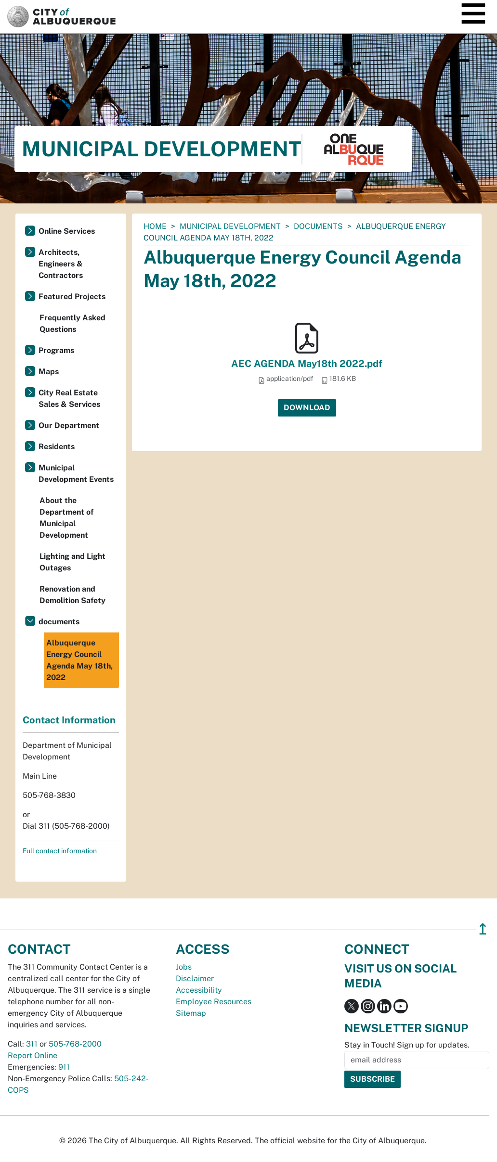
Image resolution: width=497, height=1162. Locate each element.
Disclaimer (195, 978)
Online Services (67, 231)
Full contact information (60, 851)
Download (307, 407)
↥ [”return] (482, 929)
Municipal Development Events (76, 473)
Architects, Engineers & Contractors (61, 264)
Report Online (32, 1055)
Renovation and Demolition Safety (72, 594)
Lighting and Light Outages (72, 562)
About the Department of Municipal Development (66, 518)
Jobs (184, 967)
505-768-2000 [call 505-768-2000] (75, 1043)
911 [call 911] (64, 1067)
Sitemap (191, 1013)
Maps (49, 371)
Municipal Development (230, 226)
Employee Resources (213, 1001)
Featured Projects (72, 296)
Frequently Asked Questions (72, 323)
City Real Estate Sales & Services (69, 398)
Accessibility (199, 990)
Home (155, 226)
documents (318, 226)
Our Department (69, 425)
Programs (56, 350)
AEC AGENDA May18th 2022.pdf (306, 363)
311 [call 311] (32, 1043)
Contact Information (69, 720)
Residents (57, 446)
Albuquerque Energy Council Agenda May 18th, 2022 (79, 660)
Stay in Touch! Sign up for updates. (407, 1044)
